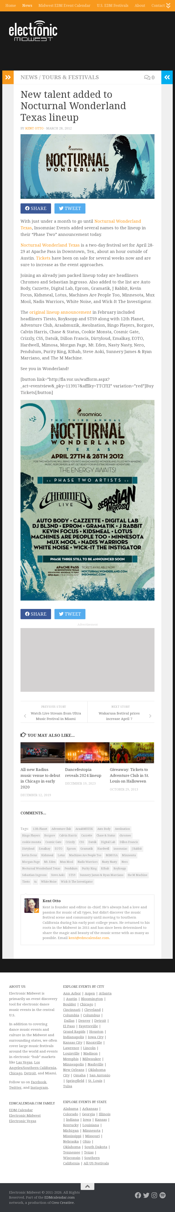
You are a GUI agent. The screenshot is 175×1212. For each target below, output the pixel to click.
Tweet (70, 208)
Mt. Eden (50, 862)
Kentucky (71, 1125)
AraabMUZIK (84, 829)
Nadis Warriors (87, 862)
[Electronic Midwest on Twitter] (146, 1195)
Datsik (92, 842)
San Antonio (100, 1075)
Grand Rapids (74, 1032)
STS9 (72, 875)
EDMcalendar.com (59, 1197)
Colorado (70, 1114)
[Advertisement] (87, 660)
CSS (81, 842)
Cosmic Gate (53, 842)
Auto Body (104, 829)
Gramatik (86, 848)
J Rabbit (137, 848)
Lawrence (71, 1048)
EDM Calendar (21, 1110)
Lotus (61, 855)
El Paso (69, 1026)
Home (10, 5)
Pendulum (70, 868)
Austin (71, 999)
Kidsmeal (47, 855)
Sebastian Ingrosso (34, 875)
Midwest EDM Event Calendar (64, 5)
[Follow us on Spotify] (163, 1195)
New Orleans (73, 1070)
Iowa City (95, 1037)
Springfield (75, 1081)
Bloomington (92, 999)
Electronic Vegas (22, 1121)
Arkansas (90, 1109)
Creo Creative (62, 1203)
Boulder (69, 1004)
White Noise (49, 881)
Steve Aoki (57, 875)
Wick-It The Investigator (77, 881)
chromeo (125, 835)
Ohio (87, 1141)
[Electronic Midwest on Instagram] (154, 1195)
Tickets (43, 258)
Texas (89, 1152)
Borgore (49, 835)
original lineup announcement (60, 312)
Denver (84, 1021)
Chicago (15, 1073)
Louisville (71, 1053)
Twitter (15, 1088)
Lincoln (89, 1048)
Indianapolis (73, 1037)
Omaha (79, 1075)
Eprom (71, 848)
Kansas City (72, 1042)
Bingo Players (31, 835)
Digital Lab (108, 842)
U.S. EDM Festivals (112, 5)
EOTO (58, 848)
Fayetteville (88, 1026)
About (140, 5)
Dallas (69, 1021)
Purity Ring (89, 868)
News (27, 5)
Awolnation (122, 829)
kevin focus (29, 855)
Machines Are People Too (85, 855)
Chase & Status (105, 835)
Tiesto (26, 881)
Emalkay (44, 848)
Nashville (95, 1064)
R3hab (105, 868)
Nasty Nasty (109, 862)
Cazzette (86, 835)
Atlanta (105, 993)
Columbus (91, 1015)
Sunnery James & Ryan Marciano (102, 875)
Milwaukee (91, 1059)
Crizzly (70, 842)
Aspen (90, 993)
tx (35, 881)
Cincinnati (71, 1010)
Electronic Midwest (25, 1116)
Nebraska (71, 1141)
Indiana (72, 1120)
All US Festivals (96, 1163)
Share (35, 208)
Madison (90, 1053)
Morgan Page (31, 862)
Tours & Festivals (70, 77)
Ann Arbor (72, 993)
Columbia (71, 1015)
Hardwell (103, 848)
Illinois (105, 1114)
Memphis (71, 1059)
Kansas (101, 1120)
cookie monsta (31, 842)
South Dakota (96, 1147)
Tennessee (71, 1152)
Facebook (38, 1082)
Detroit (30, 1073)
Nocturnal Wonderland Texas (50, 245)
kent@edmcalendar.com (89, 938)
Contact (158, 5)
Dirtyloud (28, 848)
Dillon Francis (129, 842)
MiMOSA (112, 855)
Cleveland (92, 1010)
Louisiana (90, 1125)
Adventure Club (61, 829)
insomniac (120, 848)
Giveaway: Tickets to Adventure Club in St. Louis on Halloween (129, 775)
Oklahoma (72, 1147)
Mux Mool (66, 862)
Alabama (70, 1109)
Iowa (87, 1120)
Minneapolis (73, 1064)
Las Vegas (24, 1062)
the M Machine (137, 875)
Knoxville (94, 1042)
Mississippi (72, 1136)
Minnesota (129, 855)
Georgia (88, 1114)
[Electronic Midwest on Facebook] (138, 1195)
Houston (96, 1032)
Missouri (92, 1136)
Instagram (39, 1088)
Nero (124, 862)
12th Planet (40, 829)
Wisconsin (71, 1158)
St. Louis (95, 1081)
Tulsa (67, 1086)
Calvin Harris (68, 835)
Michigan (71, 1131)
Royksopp (119, 868)
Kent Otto (34, 128)
